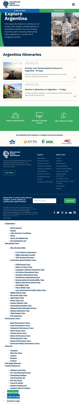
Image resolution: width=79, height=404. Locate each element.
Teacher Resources (12, 365)
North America (16, 227)
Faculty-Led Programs (44, 165)
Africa (12, 235)
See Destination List (18, 240)
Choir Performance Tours (20, 325)
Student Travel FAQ (17, 370)
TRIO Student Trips (17, 313)
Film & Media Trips (22, 287)
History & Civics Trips (23, 267)
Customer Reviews (62, 165)
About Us (59, 160)
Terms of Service (13, 212)
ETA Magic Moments (43, 176)
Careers (39, 178)
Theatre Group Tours (18, 333)
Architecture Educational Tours (27, 277)
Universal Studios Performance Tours (25, 343)
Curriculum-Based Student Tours (23, 260)
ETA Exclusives (42, 171)
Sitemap (59, 188)
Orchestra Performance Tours (22, 328)
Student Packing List (18, 385)
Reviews (13, 358)
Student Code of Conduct (20, 388)
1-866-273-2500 (19, 10)
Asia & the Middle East (19, 238)
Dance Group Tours (17, 330)
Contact (58, 157)
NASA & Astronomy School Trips (27, 282)
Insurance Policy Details (63, 168)
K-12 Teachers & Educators (25, 252)
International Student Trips (21, 305)
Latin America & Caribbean (20, 233)
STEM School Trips (22, 264)
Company (14, 350)
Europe (13, 230)
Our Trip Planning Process (20, 372)
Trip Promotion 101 (17, 377)
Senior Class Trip (17, 300)
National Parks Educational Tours (23, 308)
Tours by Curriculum (43, 173)
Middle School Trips (18, 292)
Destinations (41, 157)
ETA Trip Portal (16, 380)
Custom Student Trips (19, 302)
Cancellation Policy (62, 178)
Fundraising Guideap (18, 375)
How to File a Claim (62, 171)
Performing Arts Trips (18, 338)
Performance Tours (43, 163)
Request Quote (59, 10)
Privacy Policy (60, 185)
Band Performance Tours (20, 322)
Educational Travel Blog (44, 181)
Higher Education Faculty (25, 254)
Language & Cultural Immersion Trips (29, 269)
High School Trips (17, 297)
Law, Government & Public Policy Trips (30, 290)
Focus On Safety (16, 382)
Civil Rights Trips (22, 285)
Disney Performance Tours (20, 340)
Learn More (9, 172)
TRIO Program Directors (24, 257)
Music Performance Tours (20, 335)
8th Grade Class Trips (18, 295)
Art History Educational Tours (27, 272)
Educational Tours (43, 160)
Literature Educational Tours (26, 274)
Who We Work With (17, 247)
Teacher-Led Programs (44, 168)
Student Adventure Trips (20, 310)
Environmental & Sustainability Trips (29, 279)
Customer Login (13, 400)
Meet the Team (61, 163)
